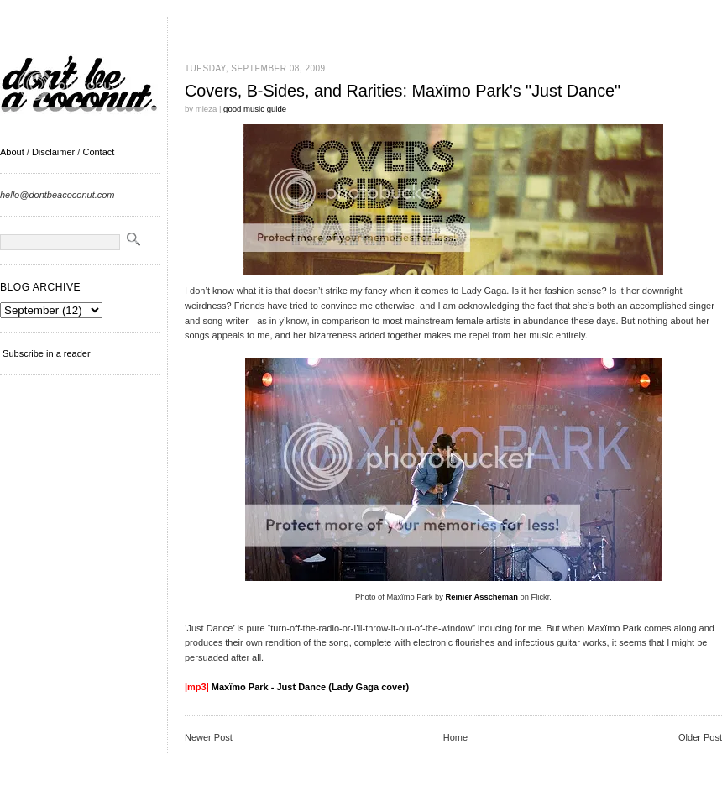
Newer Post (209, 737)
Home (455, 737)
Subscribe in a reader (47, 353)
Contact (98, 152)
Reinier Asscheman (482, 597)
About (12, 152)
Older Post (700, 737)
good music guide (254, 108)
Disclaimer (53, 152)
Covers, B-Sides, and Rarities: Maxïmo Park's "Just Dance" (402, 90)
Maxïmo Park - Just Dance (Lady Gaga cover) (310, 687)
